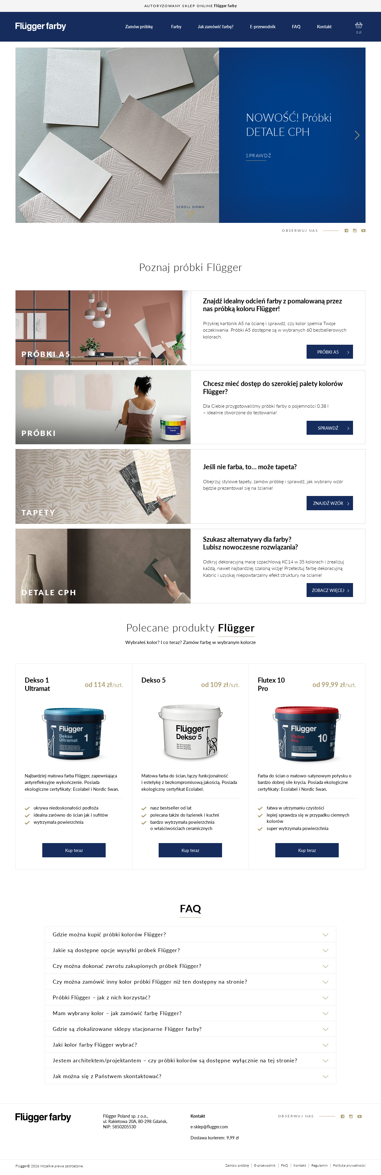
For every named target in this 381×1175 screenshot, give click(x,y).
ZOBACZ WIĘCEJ (330, 590)
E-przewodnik (262, 26)
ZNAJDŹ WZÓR (331, 503)
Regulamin (319, 1165)
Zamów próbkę (139, 26)
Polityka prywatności (349, 1165)
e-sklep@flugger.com (209, 1127)
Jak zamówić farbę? (215, 26)
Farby (176, 26)
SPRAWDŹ (258, 155)
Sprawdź (333, 428)
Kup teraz (74, 850)
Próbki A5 (333, 352)
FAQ (296, 26)
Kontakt (324, 26)
